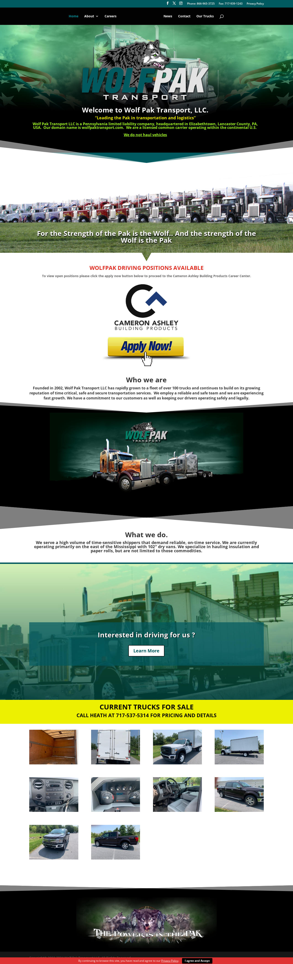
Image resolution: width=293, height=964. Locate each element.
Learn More (146, 651)
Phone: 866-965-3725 (201, 3)
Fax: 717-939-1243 (231, 3)
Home (74, 16)
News (167, 16)
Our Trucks (204, 16)
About (90, 16)
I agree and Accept (197, 961)
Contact (183, 16)
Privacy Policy (255, 3)
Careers (111, 16)
